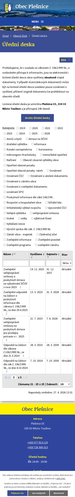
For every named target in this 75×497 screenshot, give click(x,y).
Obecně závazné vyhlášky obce (41, 160)
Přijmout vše (17, 493)
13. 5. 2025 (36, 292)
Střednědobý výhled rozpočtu (24, 208)
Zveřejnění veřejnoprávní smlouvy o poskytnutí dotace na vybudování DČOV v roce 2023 (15, 278)
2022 (60, 128)
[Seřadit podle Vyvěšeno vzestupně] (32, 256)
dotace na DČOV (37, 139)
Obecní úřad (20, 36)
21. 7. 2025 (36, 318)
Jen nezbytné (38, 493)
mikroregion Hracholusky (21, 154)
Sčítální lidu (55, 202)
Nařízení (11, 160)
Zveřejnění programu (19, 245)
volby (24, 218)
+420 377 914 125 (37, 442)
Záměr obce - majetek (19, 234)
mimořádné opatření (55, 154)
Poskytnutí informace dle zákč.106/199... (30, 197)
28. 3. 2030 (53, 345)
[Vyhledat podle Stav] (66, 263)
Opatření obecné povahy (21, 165)
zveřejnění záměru (48, 245)
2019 (22, 128)
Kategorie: (8, 128)
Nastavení (59, 493)
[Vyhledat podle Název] (16, 263)
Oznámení (55, 170)
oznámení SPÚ (15, 192)
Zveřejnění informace (19, 239)
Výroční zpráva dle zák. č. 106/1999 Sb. (29, 229)
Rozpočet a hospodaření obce (24, 202)
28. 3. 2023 (36, 345)
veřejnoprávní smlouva (46, 213)
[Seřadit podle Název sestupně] (15, 254)
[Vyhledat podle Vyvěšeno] (37, 263)
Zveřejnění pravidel (49, 239)
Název (8, 254)
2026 (47, 133)
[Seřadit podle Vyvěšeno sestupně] (32, 257)
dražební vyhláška (17, 144)
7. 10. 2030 (53, 360)
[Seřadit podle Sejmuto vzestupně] (48, 256)
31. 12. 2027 (50, 271)
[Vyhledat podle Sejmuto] (53, 263)
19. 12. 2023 (37, 269)
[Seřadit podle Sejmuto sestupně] (48, 257)
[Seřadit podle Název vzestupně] (15, 253)
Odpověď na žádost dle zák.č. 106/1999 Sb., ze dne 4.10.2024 (15, 366)
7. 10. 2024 (36, 360)
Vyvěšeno (37, 254)
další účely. (61, 478)
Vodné (10, 218)
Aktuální (66, 269)
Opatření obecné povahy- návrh (25, 170)
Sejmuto (53, 254)
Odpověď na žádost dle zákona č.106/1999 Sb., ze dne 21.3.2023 (14, 350)
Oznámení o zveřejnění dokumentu (27, 186)
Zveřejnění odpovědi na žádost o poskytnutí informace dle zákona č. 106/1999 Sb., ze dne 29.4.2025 (15, 302)
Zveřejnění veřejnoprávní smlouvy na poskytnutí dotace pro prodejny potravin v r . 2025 (14, 329)
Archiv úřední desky (37, 118)
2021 (47, 128)
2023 (9, 133)
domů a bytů (14, 139)
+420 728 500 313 (37, 447)
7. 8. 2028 (52, 318)
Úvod (5, 36)
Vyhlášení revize (16, 224)
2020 (35, 128)
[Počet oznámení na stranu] (64, 384)
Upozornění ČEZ (57, 208)
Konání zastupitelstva (19, 149)
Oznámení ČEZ (15, 176)
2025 (34, 133)
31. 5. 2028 (53, 292)
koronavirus (46, 149)
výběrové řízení (42, 218)
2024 (22, 133)
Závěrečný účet (48, 234)
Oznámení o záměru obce (21, 181)
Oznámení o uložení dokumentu (49, 176)
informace (40, 144)
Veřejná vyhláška (16, 213)
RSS (66, 60)
